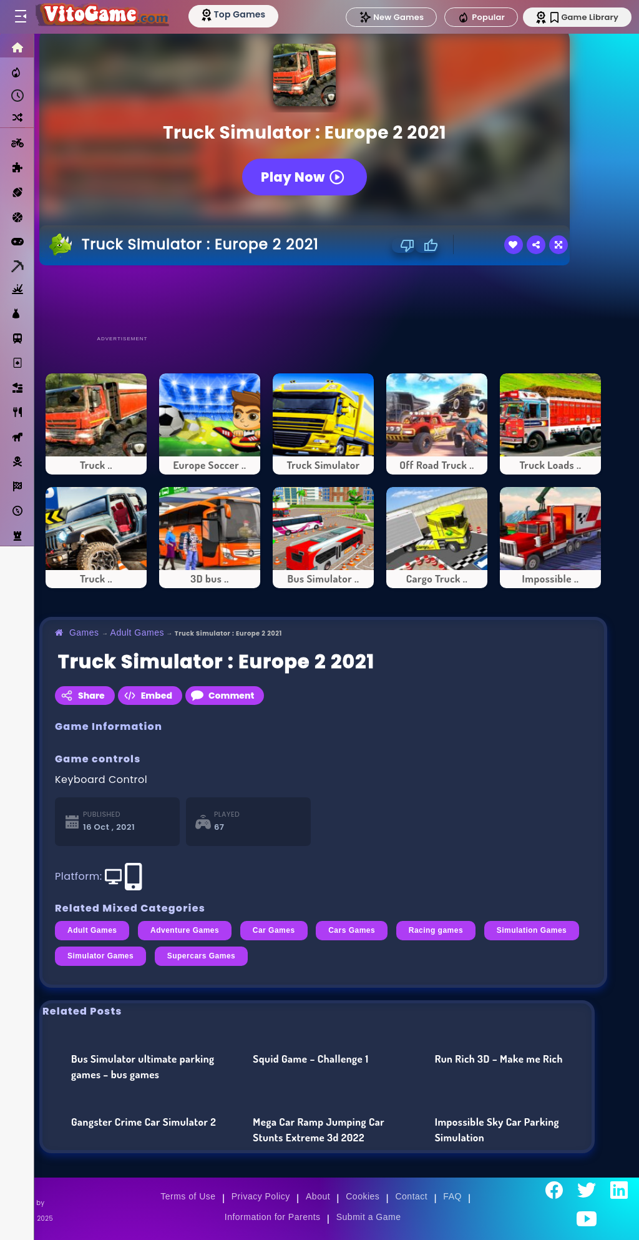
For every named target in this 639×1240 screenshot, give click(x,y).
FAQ (452, 1196)
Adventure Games (184, 930)
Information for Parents (273, 1217)
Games (84, 632)
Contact (411, 1196)
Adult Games (137, 632)
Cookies (362, 1196)
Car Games (274, 930)
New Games (391, 17)
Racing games (436, 930)
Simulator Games (100, 956)
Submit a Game (368, 1217)
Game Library (584, 17)
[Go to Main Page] (102, 17)
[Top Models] (236, 14)
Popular (481, 17)
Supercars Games (201, 956)
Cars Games (351, 930)
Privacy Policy (261, 1196)
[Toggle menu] (20, 17)
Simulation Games (532, 930)
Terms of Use (187, 1196)
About (318, 1196)
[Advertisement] (323, 300)
